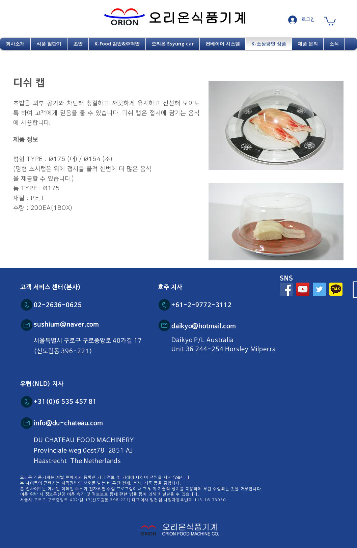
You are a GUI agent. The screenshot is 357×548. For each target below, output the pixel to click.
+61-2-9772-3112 (201, 305)
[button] (330, 21)
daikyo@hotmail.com (203, 326)
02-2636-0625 (58, 305)
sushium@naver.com (66, 324)
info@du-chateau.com (68, 423)
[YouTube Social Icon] (302, 289)
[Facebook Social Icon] (286, 289)
